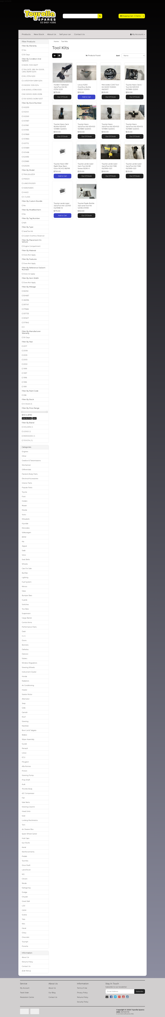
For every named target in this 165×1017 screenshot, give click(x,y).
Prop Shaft (26, 780)
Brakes (24, 735)
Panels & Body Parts (29, 474)
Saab (24, 550)
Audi (23, 784)
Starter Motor (27, 694)
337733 (26, 314)
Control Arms (27, 622)
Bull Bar (25, 573)
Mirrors (24, 586)
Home (56, 41)
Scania (24, 915)
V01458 (26, 152)
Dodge (24, 892)
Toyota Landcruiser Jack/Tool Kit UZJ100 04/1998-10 (62, 205)
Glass (24, 591)
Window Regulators (29, 663)
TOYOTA (28, 440)
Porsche (25, 946)
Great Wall (26, 901)
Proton (24, 771)
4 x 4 (23, 636)
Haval (24, 928)
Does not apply (29, 274)
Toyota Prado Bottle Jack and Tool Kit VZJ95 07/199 (86, 205)
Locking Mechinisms (30, 820)
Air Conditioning (28, 685)
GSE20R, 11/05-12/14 (31, 85)
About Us (51, 34)
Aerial (24, 847)
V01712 (26, 143)
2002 (25, 364)
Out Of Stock (62, 97)
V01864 (26, 139)
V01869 (26, 134)
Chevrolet (25, 937)
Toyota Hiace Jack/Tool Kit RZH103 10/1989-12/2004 (86, 126)
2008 (25, 351)
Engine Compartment (31, 246)
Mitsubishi (25, 519)
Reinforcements (28, 852)
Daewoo (25, 654)
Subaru (24, 658)
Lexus (24, 753)
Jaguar (24, 546)
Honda (24, 676)
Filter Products (28, 42)
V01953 (26, 130)
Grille (24, 708)
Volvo (24, 555)
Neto (132, 1014)
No (24, 206)
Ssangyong (26, 888)
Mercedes (25, 528)
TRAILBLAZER (29, 174)
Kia (23, 542)
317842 (26, 323)
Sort (118, 56)
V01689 (26, 148)
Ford (23, 497)
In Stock (27, 404)
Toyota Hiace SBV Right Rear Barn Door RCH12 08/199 (62, 166)
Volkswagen (26, 533)
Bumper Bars (27, 595)
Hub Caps (25, 838)
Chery (24, 933)
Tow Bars (25, 609)
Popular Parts (27, 488)
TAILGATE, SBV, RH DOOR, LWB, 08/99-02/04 (33, 71)
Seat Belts (26, 559)
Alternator (25, 699)
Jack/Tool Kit (28, 231)
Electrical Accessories (30, 479)
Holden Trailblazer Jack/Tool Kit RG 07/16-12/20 (61, 87)
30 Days (26, 55)
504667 (26, 296)
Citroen (24, 879)
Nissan (24, 506)
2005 (25, 355)
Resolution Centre (27, 997)
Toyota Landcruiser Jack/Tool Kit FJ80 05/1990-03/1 (109, 166)
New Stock (39, 34)
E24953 (26, 157)
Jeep (24, 703)
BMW (24, 537)
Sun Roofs (26, 843)
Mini (23, 924)
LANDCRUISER (29, 183)
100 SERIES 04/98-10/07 (33, 99)
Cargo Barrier (27, 618)
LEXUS (27, 431)
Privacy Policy (82, 993)
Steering (25, 721)
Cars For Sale (27, 568)
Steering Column (28, 807)
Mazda (24, 510)
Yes (24, 50)
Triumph (25, 942)
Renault (25, 748)
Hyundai (25, 524)
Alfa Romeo (26, 766)
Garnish (25, 712)
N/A (24, 223)
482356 (26, 300)
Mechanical (26, 465)
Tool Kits (25, 861)
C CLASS (26, 197)
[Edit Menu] (26, 971)
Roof (24, 717)
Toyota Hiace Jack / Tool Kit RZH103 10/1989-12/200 (134, 87)
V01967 (26, 121)
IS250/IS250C (28, 188)
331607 (26, 318)
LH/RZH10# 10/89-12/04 (32, 81)
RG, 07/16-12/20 (29, 76)
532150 (25, 291)
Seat (23, 816)
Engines (25, 452)
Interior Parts (27, 483)
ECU (23, 757)
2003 (25, 360)
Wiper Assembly (28, 739)
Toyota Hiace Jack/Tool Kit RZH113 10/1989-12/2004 (134, 126)
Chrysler (25, 897)
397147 (26, 305)
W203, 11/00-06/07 (30, 65)
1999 (25, 369)
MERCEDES (29, 436)
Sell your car (65, 34)
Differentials (26, 470)
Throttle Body (27, 789)
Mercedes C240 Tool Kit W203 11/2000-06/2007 (110, 87)
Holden (24, 501)
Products (26, 34)
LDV (23, 906)
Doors (24, 640)
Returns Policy (27, 962)
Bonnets (25, 645)
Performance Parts (29, 627)
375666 (26, 309)
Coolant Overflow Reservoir (33, 236)
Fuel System (26, 582)
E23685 (26, 161)
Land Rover (26, 870)
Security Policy (82, 1002)
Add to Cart (86, 97)
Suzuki (24, 744)
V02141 (26, 112)
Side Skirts (26, 802)
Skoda (24, 883)
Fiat (23, 798)
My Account (24, 988)
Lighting (25, 577)
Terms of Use (82, 988)
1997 (25, 373)
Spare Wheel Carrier (29, 834)
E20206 (26, 166)
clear (34, 418)
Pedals (24, 856)
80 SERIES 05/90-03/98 (32, 94)
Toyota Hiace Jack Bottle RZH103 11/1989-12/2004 (61, 126)
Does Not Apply (29, 255)
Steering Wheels (28, 667)
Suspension (26, 613)
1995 (25, 382)
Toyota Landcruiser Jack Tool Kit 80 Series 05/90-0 (85, 166)
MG (23, 874)
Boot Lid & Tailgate (29, 730)
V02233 (26, 107)
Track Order (24, 993)
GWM (24, 910)
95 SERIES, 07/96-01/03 (32, 90)
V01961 (26, 125)
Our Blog (52, 993)
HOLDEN (28, 427)
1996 (25, 378)
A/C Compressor (28, 793)
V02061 (26, 116)
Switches (25, 604)
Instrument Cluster (29, 672)
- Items (130, 16)
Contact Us (79, 34)
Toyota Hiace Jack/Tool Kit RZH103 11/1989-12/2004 (110, 126)
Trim (23, 825)
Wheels (25, 564)
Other (24, 456)
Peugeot (25, 762)
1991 (25, 387)
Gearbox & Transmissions (31, 461)
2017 (25, 346)
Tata (23, 919)
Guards (24, 600)
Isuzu (24, 515)
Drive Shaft (26, 865)
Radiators (25, 681)
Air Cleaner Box (27, 829)
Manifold (25, 726)
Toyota (24, 492)
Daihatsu (25, 649)
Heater (24, 690)
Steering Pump (28, 775)
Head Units (26, 811)
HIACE (26, 192)
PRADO (26, 179)
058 (24, 395)
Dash (24, 631)
